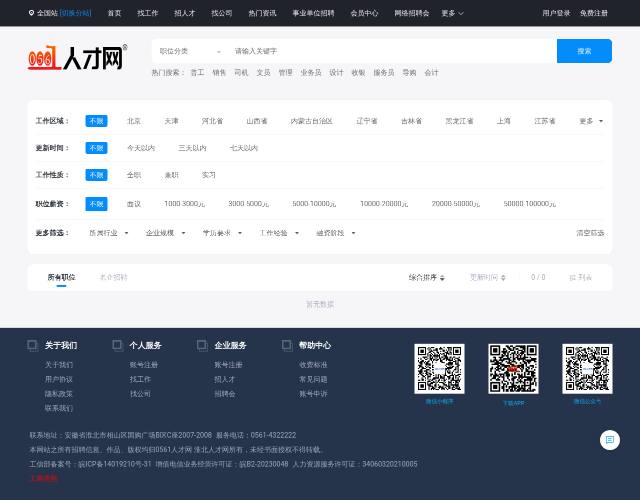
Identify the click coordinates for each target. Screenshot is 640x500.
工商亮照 (44, 479)
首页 (115, 13)
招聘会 (225, 394)
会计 (431, 72)
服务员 (384, 72)
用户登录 (556, 13)
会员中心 (364, 13)
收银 (359, 72)
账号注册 (144, 365)
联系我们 (59, 408)
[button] (453, 13)
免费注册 (594, 13)
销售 (219, 72)
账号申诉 (314, 394)
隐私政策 (59, 394)
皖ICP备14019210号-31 (115, 464)
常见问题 (314, 379)
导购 (409, 72)
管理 (285, 72)
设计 (337, 72)
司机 (241, 72)
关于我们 (59, 365)
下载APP (513, 403)
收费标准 (314, 365)
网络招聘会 (412, 13)
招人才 (185, 13)
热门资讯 (262, 13)
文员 (263, 72)
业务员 (311, 72)
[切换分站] (75, 13)
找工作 (148, 13)
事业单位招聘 (313, 13)
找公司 (222, 13)
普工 (197, 72)
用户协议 (59, 379)
